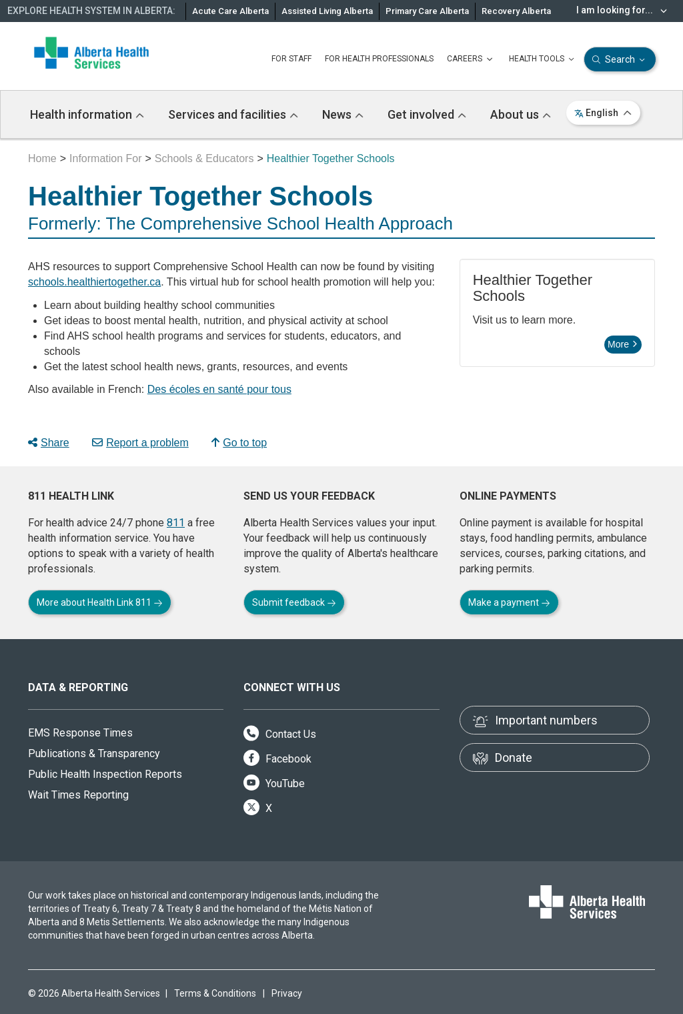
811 (176, 522)
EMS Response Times (80, 732)
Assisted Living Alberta (327, 11)
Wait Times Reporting (78, 795)
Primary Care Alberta (427, 11)
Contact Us (279, 734)
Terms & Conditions (215, 993)
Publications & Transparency (94, 753)
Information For (105, 158)
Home (42, 158)
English (603, 112)
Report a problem (140, 442)
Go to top (239, 442)
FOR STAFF (291, 58)
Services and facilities (233, 114)
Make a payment (509, 602)
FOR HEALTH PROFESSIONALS (379, 58)
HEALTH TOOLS (543, 59)
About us (520, 114)
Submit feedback (294, 602)
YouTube (274, 783)
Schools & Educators (204, 158)
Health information (87, 114)
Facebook (277, 758)
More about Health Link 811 (100, 602)
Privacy (286, 993)
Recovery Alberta (516, 11)
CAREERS (471, 59)
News (343, 114)
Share (48, 442)
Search (620, 59)
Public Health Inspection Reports (105, 774)
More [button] (622, 344)
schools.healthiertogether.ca (94, 282)
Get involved (427, 114)
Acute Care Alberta (230, 11)
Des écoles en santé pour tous (219, 389)
